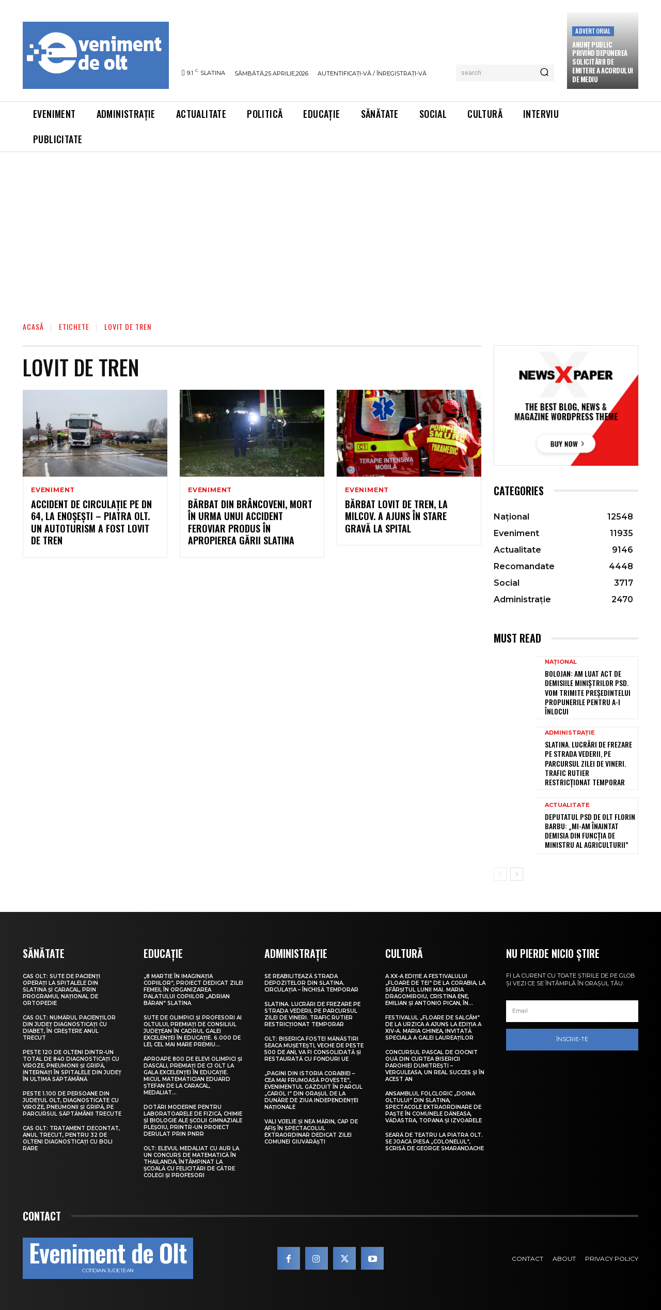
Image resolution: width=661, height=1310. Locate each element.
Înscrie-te (572, 1039)
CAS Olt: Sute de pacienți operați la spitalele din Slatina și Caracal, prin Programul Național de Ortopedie (61, 990)
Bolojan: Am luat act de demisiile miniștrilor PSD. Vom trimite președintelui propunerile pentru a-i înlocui (588, 692)
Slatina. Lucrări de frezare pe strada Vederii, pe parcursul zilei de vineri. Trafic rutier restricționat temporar (588, 763)
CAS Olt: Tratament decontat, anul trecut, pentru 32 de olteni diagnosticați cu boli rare (71, 1138)
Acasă (33, 326)
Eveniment (53, 490)
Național (561, 662)
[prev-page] (500, 874)
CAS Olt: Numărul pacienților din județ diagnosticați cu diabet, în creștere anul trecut (69, 1027)
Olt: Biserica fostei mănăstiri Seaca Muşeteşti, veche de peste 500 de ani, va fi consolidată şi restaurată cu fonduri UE (314, 1048)
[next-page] (516, 874)
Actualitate (567, 805)
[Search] (544, 73)
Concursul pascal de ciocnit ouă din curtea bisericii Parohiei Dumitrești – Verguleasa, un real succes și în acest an (434, 1066)
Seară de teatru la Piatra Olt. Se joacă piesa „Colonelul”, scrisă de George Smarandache (434, 1142)
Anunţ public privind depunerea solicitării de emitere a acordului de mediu (602, 62)
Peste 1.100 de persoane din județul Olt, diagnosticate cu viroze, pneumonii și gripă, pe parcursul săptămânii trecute (72, 1103)
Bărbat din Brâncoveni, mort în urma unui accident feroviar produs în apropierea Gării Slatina (250, 522)
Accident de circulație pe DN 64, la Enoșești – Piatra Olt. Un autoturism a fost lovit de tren (91, 522)
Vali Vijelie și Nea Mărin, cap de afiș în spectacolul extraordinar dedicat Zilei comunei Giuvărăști (311, 1131)
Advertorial (592, 30)
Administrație (570, 733)
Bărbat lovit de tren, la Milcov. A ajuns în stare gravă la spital (396, 516)
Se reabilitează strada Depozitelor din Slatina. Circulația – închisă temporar (311, 983)
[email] (572, 1011)
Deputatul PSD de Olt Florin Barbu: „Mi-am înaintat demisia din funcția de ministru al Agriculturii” (590, 830)
